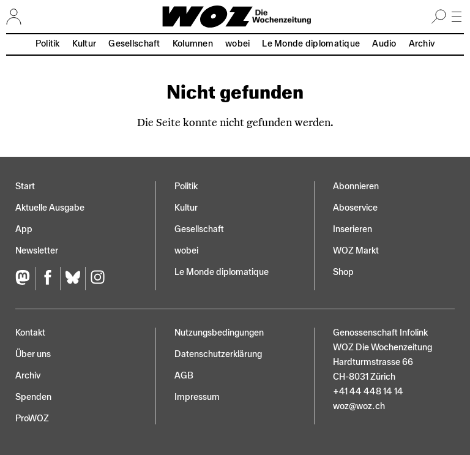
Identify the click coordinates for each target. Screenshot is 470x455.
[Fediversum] (25, 279)
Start (25, 186)
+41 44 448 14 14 (368, 391)
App (23, 229)
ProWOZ (32, 418)
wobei (237, 44)
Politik (47, 44)
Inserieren (352, 229)
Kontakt (30, 333)
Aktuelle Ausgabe (49, 208)
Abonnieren (356, 186)
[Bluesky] (72, 279)
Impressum (197, 397)
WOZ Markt (356, 251)
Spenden (33, 397)
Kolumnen (193, 44)
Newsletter (36, 251)
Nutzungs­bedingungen (219, 333)
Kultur (84, 44)
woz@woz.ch (359, 406)
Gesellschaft (134, 44)
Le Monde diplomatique (311, 44)
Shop (343, 272)
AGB (183, 375)
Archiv (422, 44)
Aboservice (355, 208)
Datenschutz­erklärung (218, 354)
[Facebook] (47, 279)
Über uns (33, 354)
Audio (384, 44)
